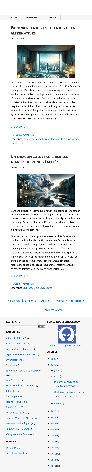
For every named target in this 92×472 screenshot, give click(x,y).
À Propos (51, 17)
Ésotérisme (28, 139)
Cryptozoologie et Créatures (37, 288)
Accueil (14, 17)
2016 (53, 447)
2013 (53, 466)
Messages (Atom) (53, 310)
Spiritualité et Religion (18, 429)
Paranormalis (13, 447)
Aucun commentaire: (24, 135)
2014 (53, 459)
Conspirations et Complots (19, 349)
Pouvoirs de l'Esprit (61, 139)
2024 (54, 365)
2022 (54, 417)
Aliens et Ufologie (15, 338)
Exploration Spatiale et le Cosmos (23, 370)
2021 (53, 423)
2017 (53, 441)
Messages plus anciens (70, 300)
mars (57, 376)
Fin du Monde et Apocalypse (20, 385)
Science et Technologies (18, 423)
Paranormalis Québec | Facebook (67, 336)
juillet (57, 370)
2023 (53, 411)
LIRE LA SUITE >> (19, 126)
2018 (53, 435)
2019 (53, 429)
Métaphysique (42, 139)
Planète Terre (13, 407)
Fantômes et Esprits (16, 380)
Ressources (32, 17)
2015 (53, 453)
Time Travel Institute (16, 453)
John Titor (11, 391)
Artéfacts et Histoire (16, 343)
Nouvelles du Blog (15, 401)
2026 (54, 358)
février (57, 403)
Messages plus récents (22, 300)
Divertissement (14, 359)
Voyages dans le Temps (18, 434)
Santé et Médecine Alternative (21, 418)
